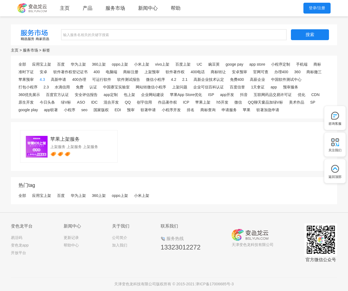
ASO (81, 102)
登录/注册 (317, 8)
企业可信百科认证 (208, 87)
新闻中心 (148, 8)
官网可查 (260, 72)
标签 (46, 50)
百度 (61, 64)
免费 (79, 87)
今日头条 (47, 102)
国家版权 (101, 110)
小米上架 (141, 64)
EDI (118, 110)
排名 (190, 110)
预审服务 (290, 87)
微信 (238, 102)
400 (97, 72)
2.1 (184, 79)
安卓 (43, 72)
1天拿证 (258, 87)
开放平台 (18, 253)
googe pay (234, 64)
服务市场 (115, 8)
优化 (301, 94)
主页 (65, 8)
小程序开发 (171, 110)
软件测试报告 (128, 79)
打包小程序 (28, 87)
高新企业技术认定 (209, 79)
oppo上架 (120, 64)
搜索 (310, 34)
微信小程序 (155, 79)
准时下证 (26, 72)
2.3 (46, 87)
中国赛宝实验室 (116, 87)
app (274, 87)
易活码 (16, 237)
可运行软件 (101, 79)
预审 (131, 110)
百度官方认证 (57, 94)
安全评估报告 (86, 94)
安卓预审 (239, 72)
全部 (22, 64)
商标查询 (208, 110)
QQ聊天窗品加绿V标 (265, 102)
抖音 (244, 94)
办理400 (281, 72)
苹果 (246, 110)
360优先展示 (29, 94)
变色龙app (20, 245)
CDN (315, 94)
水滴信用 (62, 87)
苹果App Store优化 (186, 94)
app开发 (227, 94)
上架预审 (152, 72)
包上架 (129, 94)
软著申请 (148, 110)
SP (312, 102)
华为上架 (78, 64)
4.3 (42, 79)
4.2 (173, 79)
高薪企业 (257, 79)
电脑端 (111, 72)
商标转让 (218, 72)
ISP (211, 94)
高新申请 (58, 79)
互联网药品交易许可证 (273, 94)
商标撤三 (314, 72)
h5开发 (222, 102)
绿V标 (66, 102)
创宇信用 (144, 102)
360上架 (99, 64)
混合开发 (111, 102)
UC (199, 64)
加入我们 (119, 245)
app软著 (51, 110)
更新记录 (71, 237)
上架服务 (58, 147)
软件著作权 (175, 72)
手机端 (301, 64)
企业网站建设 (152, 94)
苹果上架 (202, 102)
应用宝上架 (41, 64)
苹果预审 (26, 79)
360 (297, 72)
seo (84, 110)
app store (257, 64)
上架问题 (179, 87)
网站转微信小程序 (151, 87)
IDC (94, 102)
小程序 (69, 110)
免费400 (237, 79)
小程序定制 (280, 64)
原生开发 (26, 102)
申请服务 (229, 110)
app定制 (110, 94)
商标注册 (130, 72)
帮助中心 (71, 245)
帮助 (176, 8)
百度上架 (183, 64)
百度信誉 (237, 87)
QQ (128, 102)
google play (28, 110)
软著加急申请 (267, 110)
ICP (186, 102)
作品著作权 (167, 102)
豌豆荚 (214, 64)
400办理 (79, 79)
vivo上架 (162, 64)
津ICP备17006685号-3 (214, 284)
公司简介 (119, 237)
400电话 (197, 72)
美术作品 (296, 102)
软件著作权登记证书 (70, 72)
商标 (317, 64)
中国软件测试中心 (286, 79)
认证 (93, 87)
